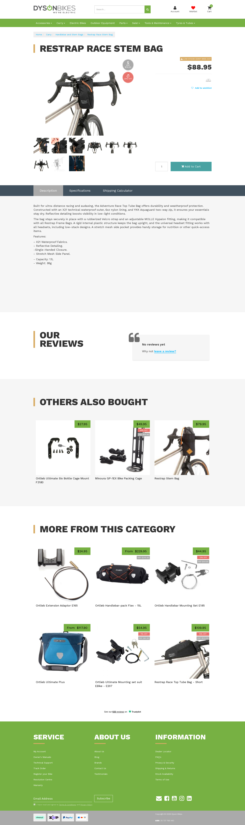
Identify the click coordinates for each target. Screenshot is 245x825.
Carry (61, 23)
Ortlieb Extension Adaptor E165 (57, 605)
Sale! (136, 23)
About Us (99, 751)
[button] (201, 88)
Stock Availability (164, 774)
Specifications (79, 190)
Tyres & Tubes (185, 23)
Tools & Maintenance (158, 23)
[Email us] (159, 797)
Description (48, 190)
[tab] (48, 190)
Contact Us (100, 768)
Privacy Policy (86, 805)
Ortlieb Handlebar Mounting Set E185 (180, 605)
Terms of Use (162, 779)
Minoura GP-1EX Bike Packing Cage (118, 478)
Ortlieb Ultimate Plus (50, 682)
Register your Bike (42, 774)
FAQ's (158, 757)
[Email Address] (62, 798)
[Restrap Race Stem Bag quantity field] (161, 166)
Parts (123, 23)
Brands (98, 762)
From (136, 551)
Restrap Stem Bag (167, 478)
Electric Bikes (78, 23)
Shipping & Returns (165, 768)
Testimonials (101, 774)
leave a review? (165, 351)
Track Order (39, 768)
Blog (96, 757)
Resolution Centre (42, 779)
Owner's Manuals (42, 757)
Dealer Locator (163, 751)
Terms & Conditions (67, 805)
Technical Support (43, 762)
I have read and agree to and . (63, 805)
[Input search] (119, 9)
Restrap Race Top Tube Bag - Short (179, 682)
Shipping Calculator (117, 190)
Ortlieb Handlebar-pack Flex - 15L (118, 605)
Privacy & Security (164, 762)
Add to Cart (191, 166)
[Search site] (148, 9)
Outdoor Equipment (103, 23)
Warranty (38, 785)
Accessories (44, 23)
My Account (39, 751)
